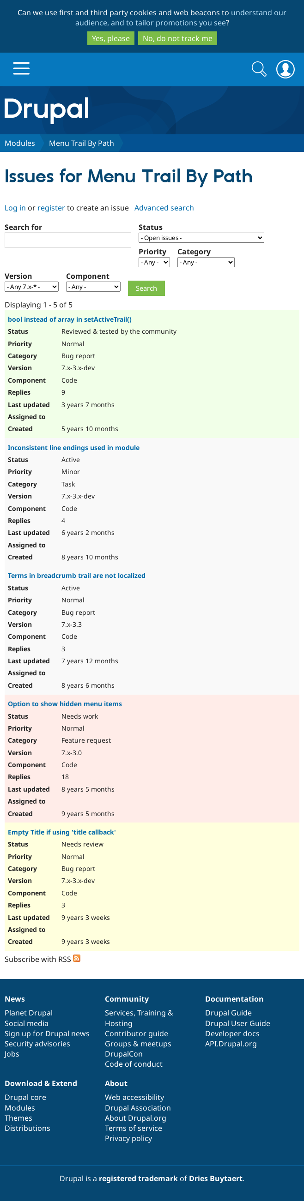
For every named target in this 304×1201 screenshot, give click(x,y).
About (116, 1083)
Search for (23, 227)
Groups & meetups (138, 1044)
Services (119, 1013)
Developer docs (232, 1033)
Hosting (119, 1023)
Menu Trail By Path (81, 143)
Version (18, 276)
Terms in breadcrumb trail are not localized (77, 575)
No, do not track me (178, 38)
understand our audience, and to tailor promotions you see (181, 17)
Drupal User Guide (237, 1023)
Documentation (234, 999)
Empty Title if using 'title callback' (62, 832)
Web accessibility (134, 1097)
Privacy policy (128, 1138)
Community (127, 999)
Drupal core (25, 1097)
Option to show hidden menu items (65, 703)
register (51, 208)
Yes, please (111, 38)
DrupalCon (124, 1054)
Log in (15, 208)
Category (194, 251)
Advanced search (164, 208)
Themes (18, 1118)
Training (151, 1013)
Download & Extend (41, 1083)
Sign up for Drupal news (47, 1033)
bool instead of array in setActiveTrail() (70, 319)
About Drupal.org (135, 1118)
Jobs (12, 1054)
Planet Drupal (29, 1013)
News (15, 999)
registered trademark (138, 1178)
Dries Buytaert (216, 1178)
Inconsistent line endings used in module (74, 447)
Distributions (27, 1128)
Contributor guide (136, 1033)
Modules (20, 143)
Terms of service (133, 1128)
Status (151, 227)
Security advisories (37, 1044)
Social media (27, 1023)
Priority (152, 251)
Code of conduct (134, 1064)
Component (87, 276)
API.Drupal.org (231, 1044)
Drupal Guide (228, 1013)
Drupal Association (138, 1108)
